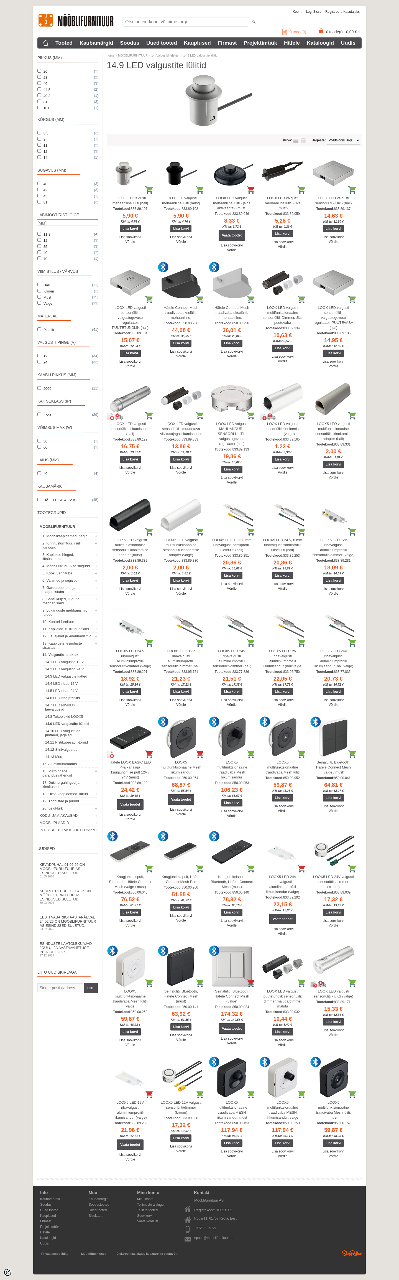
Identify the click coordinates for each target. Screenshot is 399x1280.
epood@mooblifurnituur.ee (213, 1238)
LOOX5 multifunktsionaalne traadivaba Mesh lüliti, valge (130, 998)
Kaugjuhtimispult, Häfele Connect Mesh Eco (181, 879)
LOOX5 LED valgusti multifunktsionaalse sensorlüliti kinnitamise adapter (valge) (181, 547)
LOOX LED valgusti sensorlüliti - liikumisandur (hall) (130, 429)
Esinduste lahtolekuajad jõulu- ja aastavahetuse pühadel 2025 (68, 949)
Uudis (348, 43)
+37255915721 (205, 1228)
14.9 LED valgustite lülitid (67, 724)
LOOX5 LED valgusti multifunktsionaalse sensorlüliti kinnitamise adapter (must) (130, 547)
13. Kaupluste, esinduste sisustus (62, 645)
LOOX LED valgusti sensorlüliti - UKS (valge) (333, 993)
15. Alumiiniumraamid (59, 764)
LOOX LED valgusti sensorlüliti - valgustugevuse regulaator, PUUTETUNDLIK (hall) (130, 318)
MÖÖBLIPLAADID (54, 823)
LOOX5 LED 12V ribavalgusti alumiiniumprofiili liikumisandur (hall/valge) (283, 658)
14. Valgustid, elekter (60, 655)
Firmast (227, 43)
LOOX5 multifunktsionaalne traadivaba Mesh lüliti (283, 767)
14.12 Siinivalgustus (61, 749)
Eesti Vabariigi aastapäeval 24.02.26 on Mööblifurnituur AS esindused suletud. (68, 923)
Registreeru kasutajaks (342, 12)
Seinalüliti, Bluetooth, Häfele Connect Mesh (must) (181, 996)
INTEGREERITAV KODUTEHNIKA (67, 830)
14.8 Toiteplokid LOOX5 (64, 716)
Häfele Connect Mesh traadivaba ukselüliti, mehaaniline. (181, 313)
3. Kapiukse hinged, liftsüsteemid (58, 557)
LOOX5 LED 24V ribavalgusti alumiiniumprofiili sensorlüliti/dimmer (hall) (231, 658)
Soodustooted (99, 1205)
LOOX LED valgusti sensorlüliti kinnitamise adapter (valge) (283, 429)
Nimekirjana (295, 140)
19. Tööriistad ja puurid (60, 801)
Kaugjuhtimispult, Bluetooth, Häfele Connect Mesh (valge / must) (130, 882)
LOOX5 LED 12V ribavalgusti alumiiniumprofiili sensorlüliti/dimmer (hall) (181, 658)
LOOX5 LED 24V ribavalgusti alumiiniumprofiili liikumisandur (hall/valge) (333, 658)
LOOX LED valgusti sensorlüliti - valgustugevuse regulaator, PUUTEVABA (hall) (333, 318)
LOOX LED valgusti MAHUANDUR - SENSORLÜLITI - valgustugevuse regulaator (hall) (231, 434)
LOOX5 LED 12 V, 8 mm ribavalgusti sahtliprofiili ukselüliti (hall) (231, 545)
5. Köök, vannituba (57, 573)
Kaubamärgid (96, 43)
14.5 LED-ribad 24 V (61, 691)
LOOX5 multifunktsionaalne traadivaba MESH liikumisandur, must (231, 1109)
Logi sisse (313, 12)
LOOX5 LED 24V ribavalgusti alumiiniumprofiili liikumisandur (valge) (282, 884)
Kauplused (197, 43)
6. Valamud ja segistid (59, 580)
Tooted (64, 43)
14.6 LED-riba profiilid (62, 698)
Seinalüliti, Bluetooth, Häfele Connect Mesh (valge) (231, 996)
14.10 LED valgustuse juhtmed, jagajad (62, 733)
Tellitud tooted (147, 1210)
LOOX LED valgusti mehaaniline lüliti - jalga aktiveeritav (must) (231, 203)
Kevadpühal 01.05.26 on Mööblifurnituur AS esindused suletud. (68, 870)
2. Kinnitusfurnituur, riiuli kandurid (61, 545)
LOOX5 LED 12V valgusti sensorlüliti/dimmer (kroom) (181, 1107)
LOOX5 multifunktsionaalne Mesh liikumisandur (181, 767)
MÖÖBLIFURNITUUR (57, 527)
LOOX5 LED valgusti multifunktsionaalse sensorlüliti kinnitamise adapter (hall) (333, 431)
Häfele (292, 43)
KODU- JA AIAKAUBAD (59, 815)
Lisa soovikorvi (130, 237)
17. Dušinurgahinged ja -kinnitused (62, 784)
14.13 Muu (53, 757)
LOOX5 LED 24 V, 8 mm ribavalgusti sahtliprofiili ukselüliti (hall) (282, 545)
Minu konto (145, 1199)
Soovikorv (144, 1216)
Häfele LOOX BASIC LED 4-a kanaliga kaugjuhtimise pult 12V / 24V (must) (130, 769)
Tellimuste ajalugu (150, 1205)
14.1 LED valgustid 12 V (64, 662)
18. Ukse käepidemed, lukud (65, 794)
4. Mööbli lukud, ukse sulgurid (66, 566)
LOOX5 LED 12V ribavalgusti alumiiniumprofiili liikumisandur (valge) (130, 1109)
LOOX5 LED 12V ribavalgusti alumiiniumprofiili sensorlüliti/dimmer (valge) (334, 547)
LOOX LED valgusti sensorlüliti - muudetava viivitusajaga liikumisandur (181, 429)
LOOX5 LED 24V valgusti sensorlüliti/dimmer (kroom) (333, 882)
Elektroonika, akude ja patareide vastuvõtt (146, 1253)
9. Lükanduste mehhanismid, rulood (65, 612)
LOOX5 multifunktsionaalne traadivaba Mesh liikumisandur (231, 769)
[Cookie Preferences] (8, 1272)
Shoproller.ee (352, 1253)
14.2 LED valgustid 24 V (64, 669)
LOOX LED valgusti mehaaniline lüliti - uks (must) (282, 203)
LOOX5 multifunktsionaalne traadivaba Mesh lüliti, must (333, 1109)
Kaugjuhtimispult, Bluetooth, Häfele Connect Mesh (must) (232, 882)
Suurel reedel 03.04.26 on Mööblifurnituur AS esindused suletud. (68, 896)
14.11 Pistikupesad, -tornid (66, 742)
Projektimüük (260, 43)
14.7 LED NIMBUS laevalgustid (60, 707)
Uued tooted (161, 43)
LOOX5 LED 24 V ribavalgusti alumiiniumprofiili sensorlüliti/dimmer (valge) (130, 658)
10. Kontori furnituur (58, 622)
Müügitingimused (93, 1253)
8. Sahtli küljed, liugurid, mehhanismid (61, 601)
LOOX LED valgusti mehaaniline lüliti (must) (181, 200)
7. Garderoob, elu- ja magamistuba (58, 590)
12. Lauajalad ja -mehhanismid (66, 636)
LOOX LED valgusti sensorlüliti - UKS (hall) (333, 200)
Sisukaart (96, 1216)
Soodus (129, 43)
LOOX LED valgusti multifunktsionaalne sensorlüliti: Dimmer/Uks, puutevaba (283, 315)
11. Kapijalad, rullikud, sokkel (65, 629)
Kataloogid (320, 43)
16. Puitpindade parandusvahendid (57, 773)
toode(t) (294, 32)
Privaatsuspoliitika (54, 1253)
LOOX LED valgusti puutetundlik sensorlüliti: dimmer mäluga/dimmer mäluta (283, 998)
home (110, 55)
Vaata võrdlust (147, 1221)
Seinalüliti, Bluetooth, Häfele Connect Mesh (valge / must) (333, 767)
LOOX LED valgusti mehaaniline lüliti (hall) (130, 200)
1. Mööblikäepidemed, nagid (65, 536)
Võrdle (130, 242)
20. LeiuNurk (52, 808)
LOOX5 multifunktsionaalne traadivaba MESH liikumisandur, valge (282, 1109)
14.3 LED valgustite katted (66, 676)
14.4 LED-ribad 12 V (61, 683)
